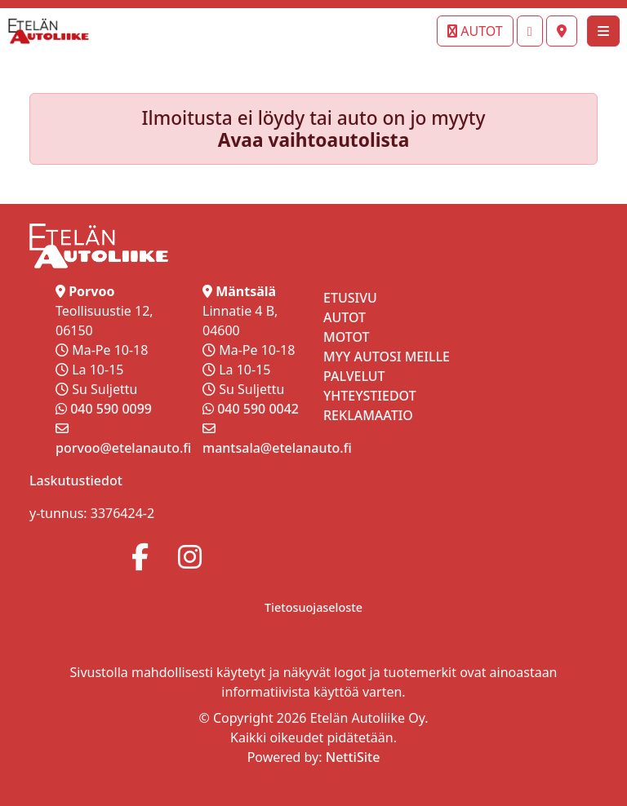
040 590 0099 (111, 409)
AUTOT (475, 31)
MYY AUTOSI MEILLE (386, 356)
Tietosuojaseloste (313, 607)
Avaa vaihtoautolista (314, 140)
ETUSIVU (350, 298)
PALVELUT (354, 376)
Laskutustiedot (75, 480)
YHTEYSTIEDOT (369, 396)
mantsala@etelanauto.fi (277, 448)
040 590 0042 (258, 409)
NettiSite (353, 757)
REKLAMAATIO (368, 415)
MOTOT (346, 337)
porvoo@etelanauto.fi (123, 448)
